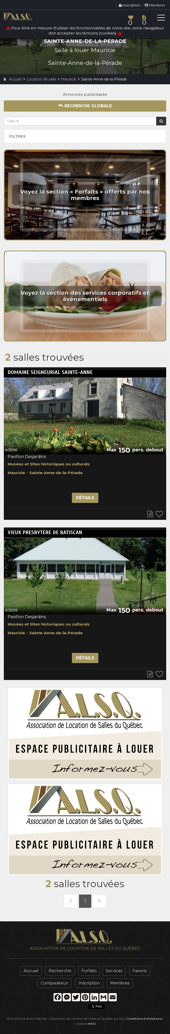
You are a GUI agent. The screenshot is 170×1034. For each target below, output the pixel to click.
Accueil (30, 970)
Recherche (60, 970)
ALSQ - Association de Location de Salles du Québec (27, 16)
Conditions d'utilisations (144, 1018)
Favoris (140, 970)
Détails (85, 497)
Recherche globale (85, 105)
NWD (92, 1024)
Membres (155, 5)
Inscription (129, 5)
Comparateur (54, 983)
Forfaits (89, 970)
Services (114, 970)
